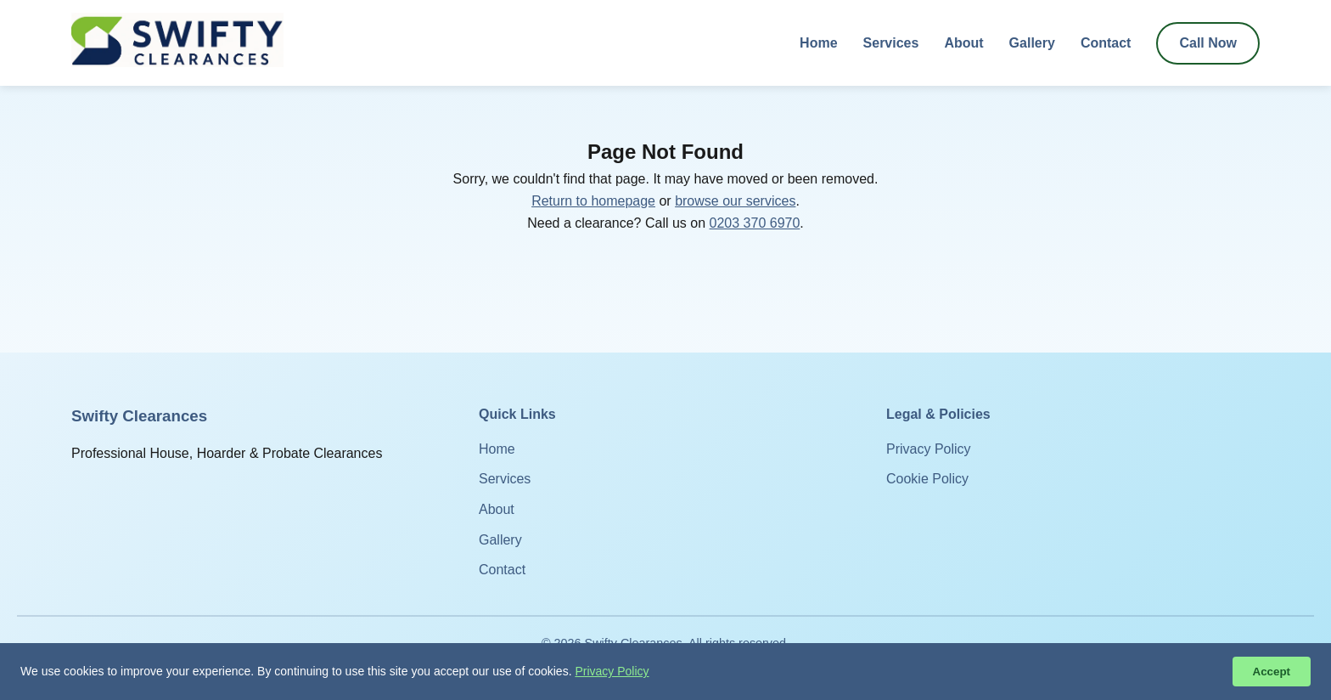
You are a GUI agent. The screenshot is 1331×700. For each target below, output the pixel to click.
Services (891, 43)
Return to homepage (593, 201)
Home (818, 43)
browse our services (735, 201)
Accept (1271, 671)
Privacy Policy (928, 449)
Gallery (1032, 43)
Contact (1106, 43)
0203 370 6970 (755, 223)
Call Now (1208, 43)
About (963, 43)
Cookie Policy (927, 478)
